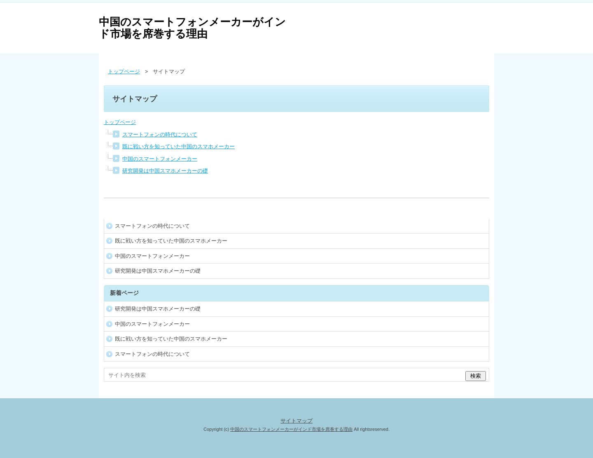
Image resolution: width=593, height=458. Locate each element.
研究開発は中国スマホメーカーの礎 (165, 171)
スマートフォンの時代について (159, 134)
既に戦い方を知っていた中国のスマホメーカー (178, 146)
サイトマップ (296, 421)
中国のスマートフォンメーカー (159, 159)
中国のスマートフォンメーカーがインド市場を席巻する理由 (192, 28)
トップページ (120, 122)
